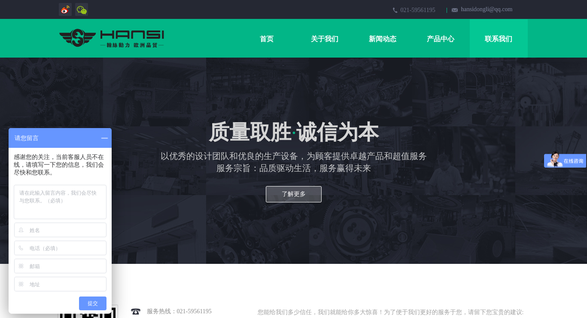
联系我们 (498, 39)
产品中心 (440, 39)
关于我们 (324, 39)
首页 (267, 39)
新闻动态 (382, 39)
